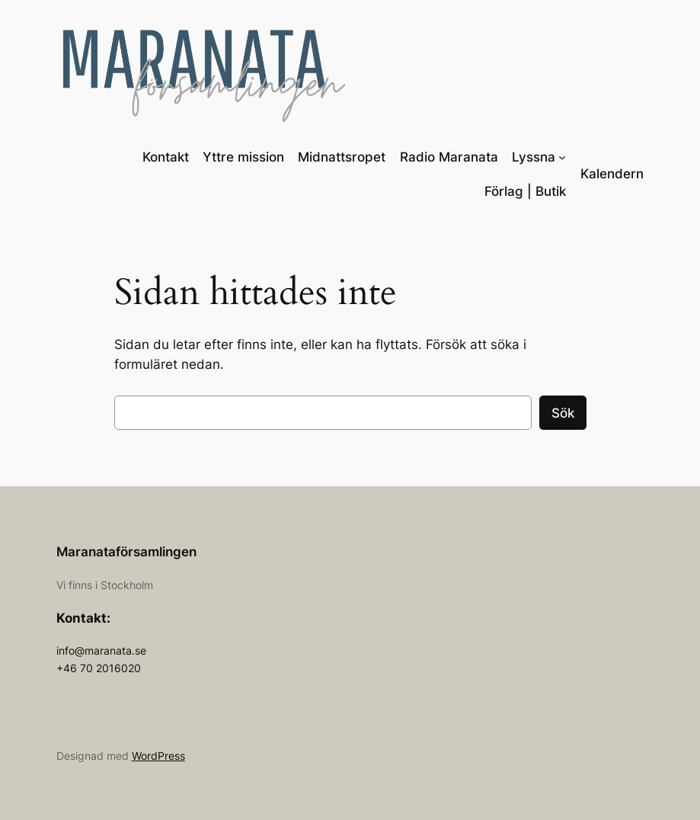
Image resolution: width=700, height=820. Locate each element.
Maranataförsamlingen (126, 551)
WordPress (158, 755)
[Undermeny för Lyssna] (562, 157)
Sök (562, 413)
